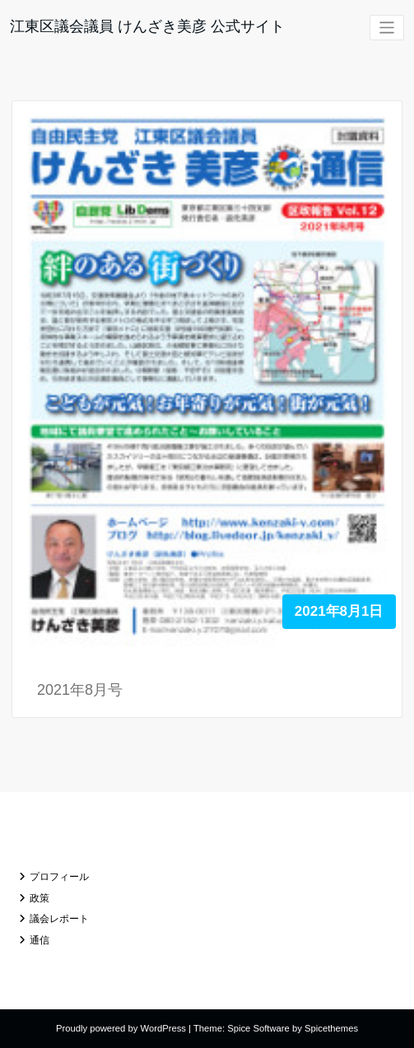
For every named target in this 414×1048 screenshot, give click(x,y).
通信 (39, 940)
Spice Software (258, 1028)
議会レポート (59, 919)
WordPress (163, 1028)
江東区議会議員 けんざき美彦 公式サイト (147, 26)
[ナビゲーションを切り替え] (387, 27)
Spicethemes (331, 1028)
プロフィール (59, 877)
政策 (39, 898)
